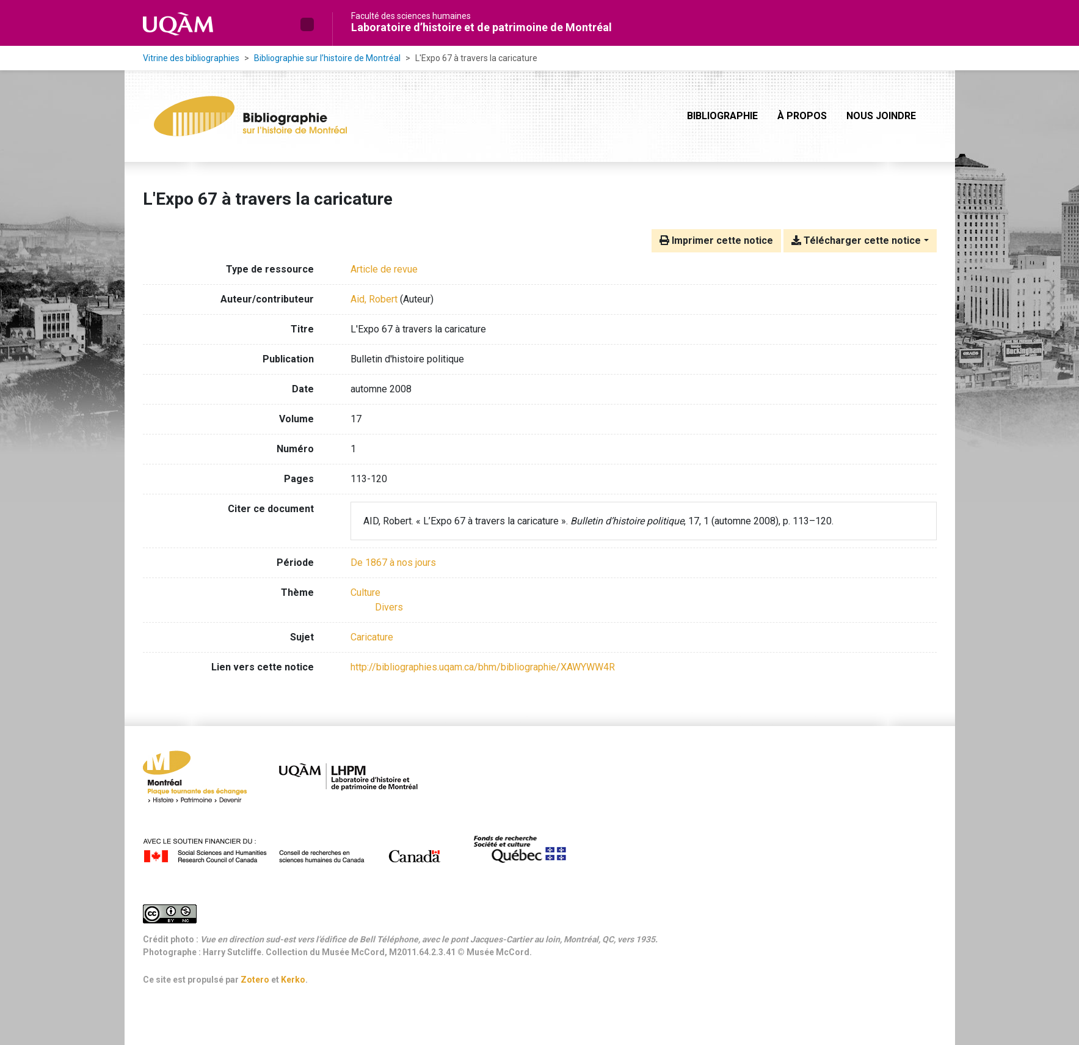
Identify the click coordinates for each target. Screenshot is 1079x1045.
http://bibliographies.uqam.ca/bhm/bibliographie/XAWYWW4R (483, 667)
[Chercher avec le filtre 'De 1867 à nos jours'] (393, 562)
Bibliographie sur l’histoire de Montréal (327, 58)
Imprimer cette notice (716, 240)
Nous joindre (881, 116)
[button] (307, 24)
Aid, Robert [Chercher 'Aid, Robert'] (374, 299)
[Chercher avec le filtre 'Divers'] (389, 607)
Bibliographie (722, 116)
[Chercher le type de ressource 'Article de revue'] (384, 269)
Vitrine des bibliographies (191, 58)
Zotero (255, 980)
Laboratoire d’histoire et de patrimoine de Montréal (481, 27)
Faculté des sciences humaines (411, 16)
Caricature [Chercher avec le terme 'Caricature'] (372, 637)
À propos (802, 116)
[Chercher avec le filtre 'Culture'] (365, 592)
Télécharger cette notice (856, 240)
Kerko (293, 980)
